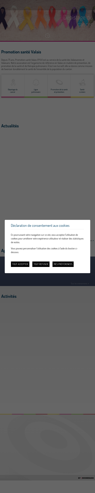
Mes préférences (63, 264)
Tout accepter (20, 264)
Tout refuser (41, 264)
